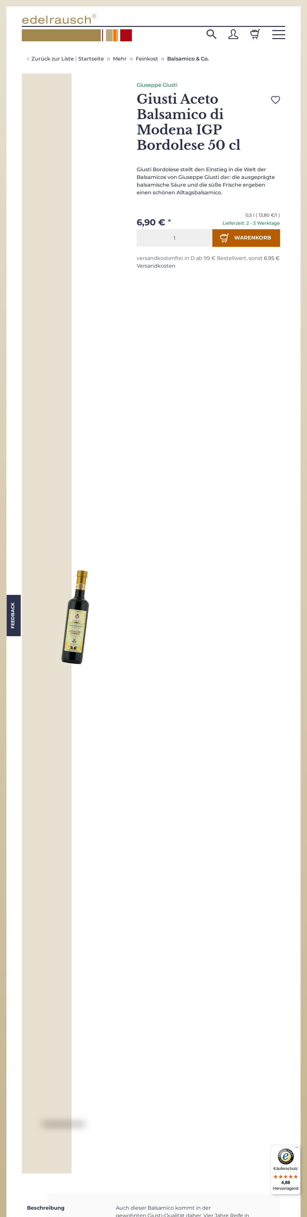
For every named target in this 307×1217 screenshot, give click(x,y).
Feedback (12, 616)
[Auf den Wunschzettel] (275, 100)
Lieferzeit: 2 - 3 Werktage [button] (251, 223)
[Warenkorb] (255, 34)
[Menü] (297, 1149)
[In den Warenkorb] (246, 237)
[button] (211, 34)
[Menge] (174, 237)
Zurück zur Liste (52, 59)
